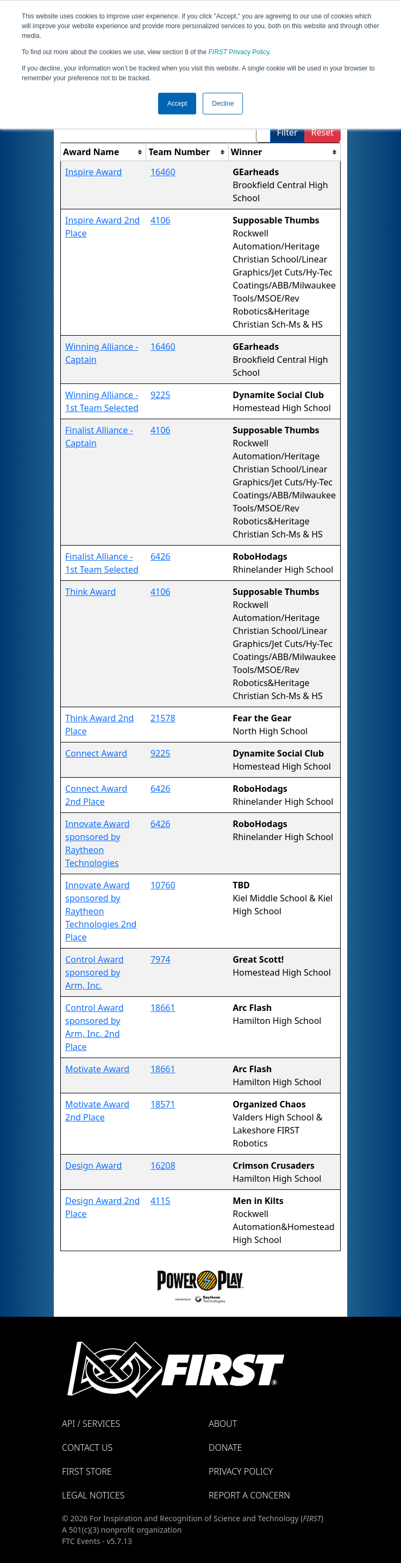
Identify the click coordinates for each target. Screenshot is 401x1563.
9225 (161, 395)
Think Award (90, 592)
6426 (161, 556)
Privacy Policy (239, 52)
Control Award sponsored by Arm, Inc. (94, 972)
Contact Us (87, 1447)
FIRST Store (87, 1471)
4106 (161, 220)
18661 (163, 1008)
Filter (287, 132)
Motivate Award (97, 1069)
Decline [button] (223, 103)
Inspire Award (93, 172)
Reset (322, 132)
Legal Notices (93, 1495)
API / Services (91, 1424)
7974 (161, 959)
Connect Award (96, 753)
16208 (163, 1165)
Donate (225, 1447)
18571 (163, 1104)
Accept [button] (177, 103)
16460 (163, 172)
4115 (161, 1201)
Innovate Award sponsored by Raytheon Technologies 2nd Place (100, 911)
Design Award (93, 1165)
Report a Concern (249, 1495)
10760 (163, 885)
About (223, 1424)
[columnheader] (103, 152)
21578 (163, 718)
